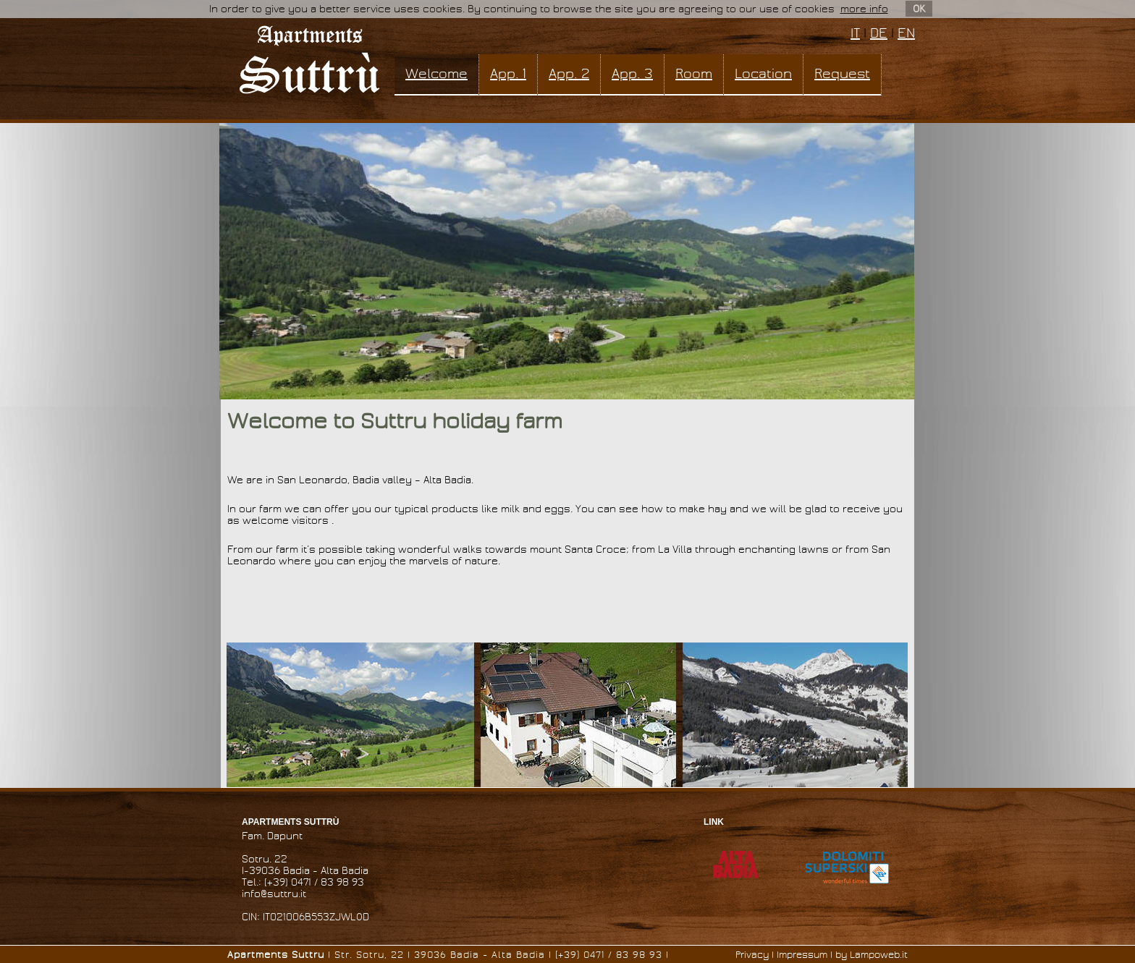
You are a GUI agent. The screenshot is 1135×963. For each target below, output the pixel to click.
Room (693, 74)
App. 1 (508, 74)
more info (864, 9)
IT (855, 33)
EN (906, 33)
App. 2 (569, 74)
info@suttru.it (274, 893)
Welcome (436, 74)
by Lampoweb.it (871, 955)
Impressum (802, 955)
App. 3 (632, 74)
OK (919, 8)
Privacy (752, 955)
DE (878, 33)
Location (763, 74)
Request (842, 74)
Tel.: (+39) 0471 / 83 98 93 (303, 882)
